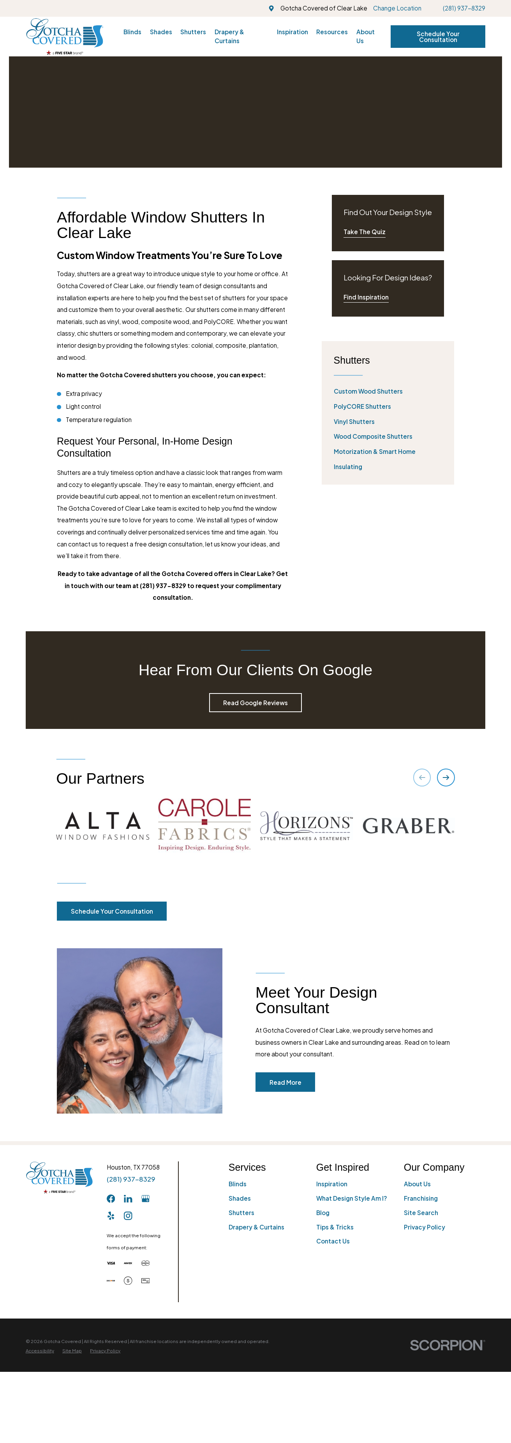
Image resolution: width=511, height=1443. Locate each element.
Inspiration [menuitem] (292, 31)
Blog (323, 1323)
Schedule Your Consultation (438, 36)
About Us (417, 1295)
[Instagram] (128, 1327)
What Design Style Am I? (351, 1309)
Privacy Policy (424, 1338)
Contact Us (333, 1352)
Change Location (397, 8)
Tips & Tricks (335, 1338)
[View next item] (446, 777)
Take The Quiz (365, 231)
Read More (296, 1193)
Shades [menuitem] (161, 31)
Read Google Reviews (255, 702)
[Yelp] (111, 1327)
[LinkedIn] (128, 1310)
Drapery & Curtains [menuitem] (229, 36)
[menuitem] (388, 391)
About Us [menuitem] (365, 36)
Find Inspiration (366, 297)
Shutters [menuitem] (193, 31)
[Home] (65, 36)
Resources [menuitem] (332, 31)
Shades (240, 1309)
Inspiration (331, 1295)
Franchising (421, 1309)
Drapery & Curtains (256, 1338)
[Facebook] (111, 1310)
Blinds (238, 1295)
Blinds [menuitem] (132, 31)
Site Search (421, 1323)
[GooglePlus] (145, 1310)
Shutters (241, 1323)
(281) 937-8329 (464, 8)
